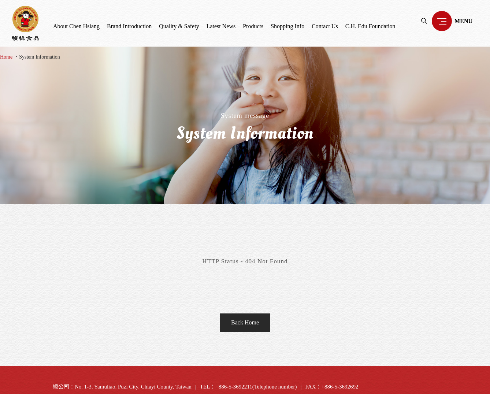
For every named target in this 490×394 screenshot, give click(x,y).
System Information (39, 57)
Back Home (245, 322)
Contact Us (325, 26)
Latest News (221, 26)
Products (253, 26)
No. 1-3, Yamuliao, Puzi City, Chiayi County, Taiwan (133, 387)
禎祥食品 (25, 23)
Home (6, 57)
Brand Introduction (129, 26)
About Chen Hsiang (76, 26)
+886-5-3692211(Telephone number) (256, 387)
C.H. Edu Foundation (370, 26)
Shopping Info (287, 26)
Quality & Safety (179, 26)
